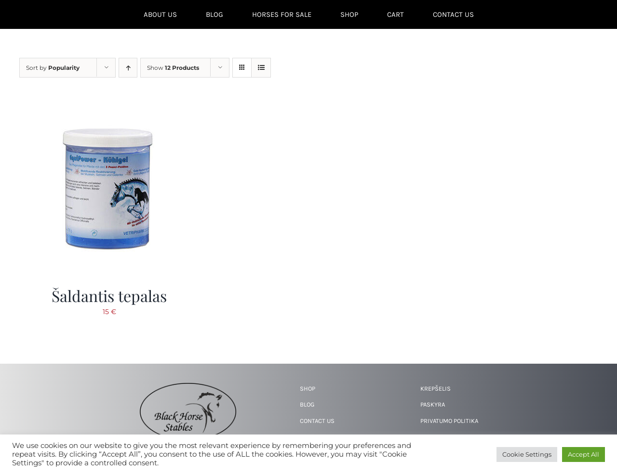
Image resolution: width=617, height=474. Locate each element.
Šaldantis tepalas (109, 295)
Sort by (53, 67)
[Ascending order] (128, 68)
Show (173, 67)
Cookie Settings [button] (526, 454)
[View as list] (261, 67)
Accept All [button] (583, 454)
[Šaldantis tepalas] (108, 103)
